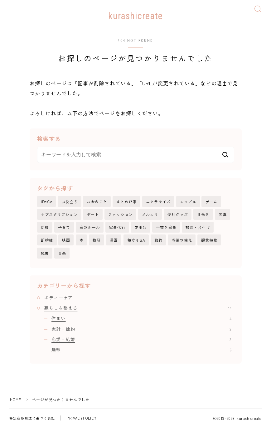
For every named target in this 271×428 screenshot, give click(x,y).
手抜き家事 (166, 227)
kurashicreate (135, 16)
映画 (66, 240)
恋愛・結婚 (141, 340)
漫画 (114, 240)
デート (93, 214)
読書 (45, 253)
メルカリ (150, 214)
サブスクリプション (59, 214)
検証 (97, 240)
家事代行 (117, 227)
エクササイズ (158, 201)
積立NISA (136, 240)
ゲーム (211, 201)
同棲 (45, 227)
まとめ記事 (126, 201)
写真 (223, 214)
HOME (16, 400)
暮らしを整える (137, 308)
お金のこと (97, 201)
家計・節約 (141, 329)
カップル (188, 201)
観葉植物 (209, 240)
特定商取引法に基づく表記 (32, 418)
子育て (64, 227)
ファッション (120, 214)
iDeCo (46, 201)
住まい (141, 319)
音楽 (62, 253)
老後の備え (182, 240)
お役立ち (69, 201)
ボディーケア (137, 298)
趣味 (141, 350)
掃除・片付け (198, 227)
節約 (158, 240)
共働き (203, 214)
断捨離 (47, 240)
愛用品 (140, 227)
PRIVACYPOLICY (81, 418)
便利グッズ (177, 214)
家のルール (90, 227)
